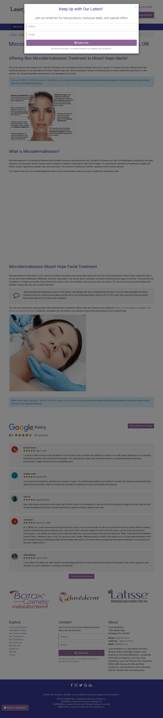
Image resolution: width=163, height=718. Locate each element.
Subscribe (81, 42)
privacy (66, 49)
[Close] (136, 7)
